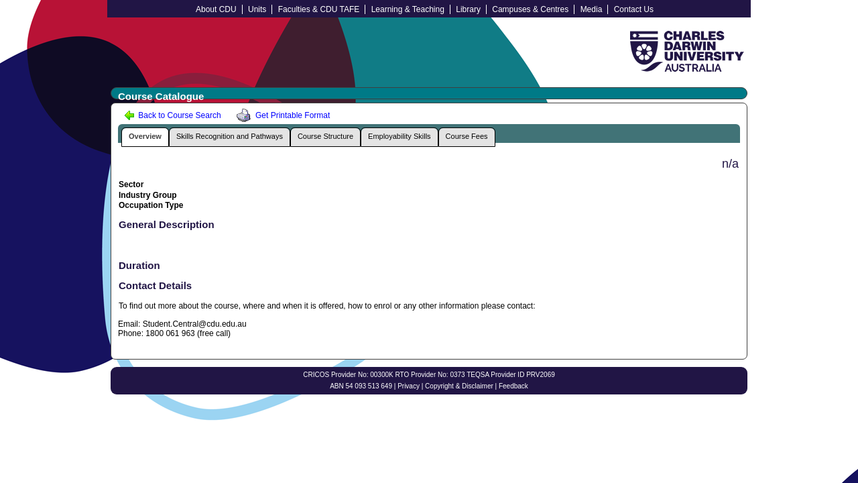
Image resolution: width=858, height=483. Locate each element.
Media (591, 9)
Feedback (513, 386)
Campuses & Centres (530, 9)
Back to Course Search (172, 115)
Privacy (408, 386)
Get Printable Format (281, 115)
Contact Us (634, 9)
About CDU (216, 9)
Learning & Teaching (407, 9)
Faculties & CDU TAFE (319, 9)
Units (257, 9)
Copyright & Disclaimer (459, 386)
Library (468, 9)
